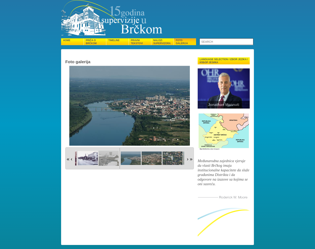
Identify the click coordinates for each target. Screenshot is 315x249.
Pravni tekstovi (137, 42)
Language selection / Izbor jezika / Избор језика (224, 61)
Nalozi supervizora (162, 42)
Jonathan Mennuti (223, 105)
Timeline (114, 40)
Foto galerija (182, 42)
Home (66, 40)
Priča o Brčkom (91, 42)
